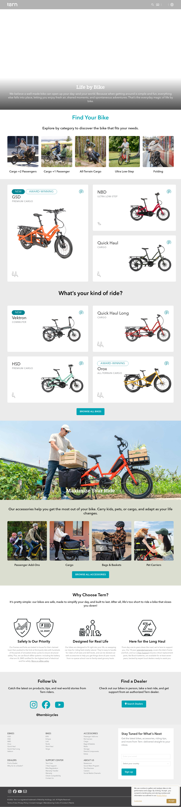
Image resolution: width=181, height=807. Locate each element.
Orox (9, 744)
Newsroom (88, 763)
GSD (9, 736)
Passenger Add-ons (91, 736)
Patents (71, 803)
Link (47, 741)
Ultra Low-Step (124, 171)
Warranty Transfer (52, 771)
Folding (158, 171)
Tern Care (49, 763)
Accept (171, 801)
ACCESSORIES (91, 734)
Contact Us (50, 778)
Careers (86, 771)
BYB (47, 736)
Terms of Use (12, 803)
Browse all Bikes (90, 411)
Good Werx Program (91, 766)
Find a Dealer (12, 763)
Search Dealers (134, 704)
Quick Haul (11, 746)
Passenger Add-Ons (27, 565)
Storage (86, 749)
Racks (86, 746)
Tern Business (89, 768)
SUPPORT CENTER (54, 760)
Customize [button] (138, 801)
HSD (9, 739)
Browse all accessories (90, 575)
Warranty (49, 773)
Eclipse (48, 739)
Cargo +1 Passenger (57, 171)
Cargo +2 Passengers (23, 171)
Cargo (69, 565)
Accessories (48, 5)
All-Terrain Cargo (90, 171)
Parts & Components (91, 751)
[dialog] (156, 795)
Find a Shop (65, 5)
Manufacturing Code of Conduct (56, 803)
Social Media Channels (92, 773)
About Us (89, 760)
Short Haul (49, 746)
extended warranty (144, 650)
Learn (79, 5)
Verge (48, 749)
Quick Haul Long (13, 749)
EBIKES (10, 734)
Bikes (34, 5)
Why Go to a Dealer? (15, 766)
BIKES (48, 734)
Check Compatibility (53, 776)
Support (91, 5)
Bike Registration (52, 768)
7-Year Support (142, 653)
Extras (86, 754)
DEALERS (12, 760)
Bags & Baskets (111, 565)
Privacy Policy (23, 803)
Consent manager (35, 803)
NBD (9, 741)
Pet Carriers (153, 565)
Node (48, 744)
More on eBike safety (40, 661)
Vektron (10, 751)
